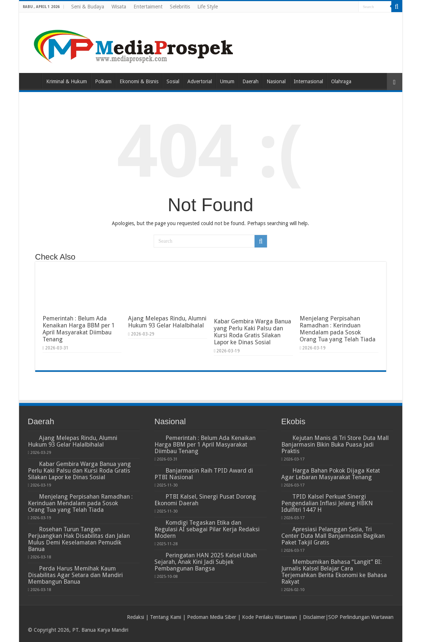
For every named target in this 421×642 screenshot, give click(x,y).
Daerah (250, 81)
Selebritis (180, 7)
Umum (227, 81)
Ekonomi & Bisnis (139, 81)
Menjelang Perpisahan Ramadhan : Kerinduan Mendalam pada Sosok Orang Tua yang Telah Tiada (338, 329)
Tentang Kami (165, 617)
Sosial (172, 81)
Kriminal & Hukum (66, 81)
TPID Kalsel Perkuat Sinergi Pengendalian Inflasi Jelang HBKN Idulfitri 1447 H (327, 503)
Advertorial (199, 81)
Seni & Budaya (87, 7)
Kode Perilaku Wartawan (269, 617)
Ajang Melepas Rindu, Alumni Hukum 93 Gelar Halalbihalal (167, 322)
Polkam (103, 81)
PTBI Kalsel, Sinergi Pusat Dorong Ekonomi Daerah (205, 500)
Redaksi (135, 617)
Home (32, 80)
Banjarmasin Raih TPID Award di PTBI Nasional (203, 474)
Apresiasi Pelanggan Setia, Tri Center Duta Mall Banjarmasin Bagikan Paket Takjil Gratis (333, 536)
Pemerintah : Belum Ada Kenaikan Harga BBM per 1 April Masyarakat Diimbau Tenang (79, 329)
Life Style (207, 7)
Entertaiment (147, 7)
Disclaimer (314, 617)
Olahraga (341, 81)
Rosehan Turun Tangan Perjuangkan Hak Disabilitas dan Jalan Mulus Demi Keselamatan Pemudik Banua (79, 539)
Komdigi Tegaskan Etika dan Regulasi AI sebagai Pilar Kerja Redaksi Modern (207, 529)
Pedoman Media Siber (211, 617)
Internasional (308, 81)
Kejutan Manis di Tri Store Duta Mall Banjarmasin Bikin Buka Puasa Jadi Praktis (335, 444)
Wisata (118, 7)
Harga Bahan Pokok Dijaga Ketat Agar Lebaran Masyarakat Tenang (330, 474)
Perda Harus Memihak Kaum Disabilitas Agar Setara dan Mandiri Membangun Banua (75, 575)
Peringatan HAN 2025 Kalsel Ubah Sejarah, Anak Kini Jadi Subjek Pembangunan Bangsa (205, 562)
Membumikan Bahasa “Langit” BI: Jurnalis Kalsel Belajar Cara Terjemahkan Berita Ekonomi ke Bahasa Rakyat (334, 571)
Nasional (276, 81)
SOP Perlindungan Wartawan (360, 617)
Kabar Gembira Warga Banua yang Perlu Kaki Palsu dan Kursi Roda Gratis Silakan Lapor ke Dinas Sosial (252, 332)
